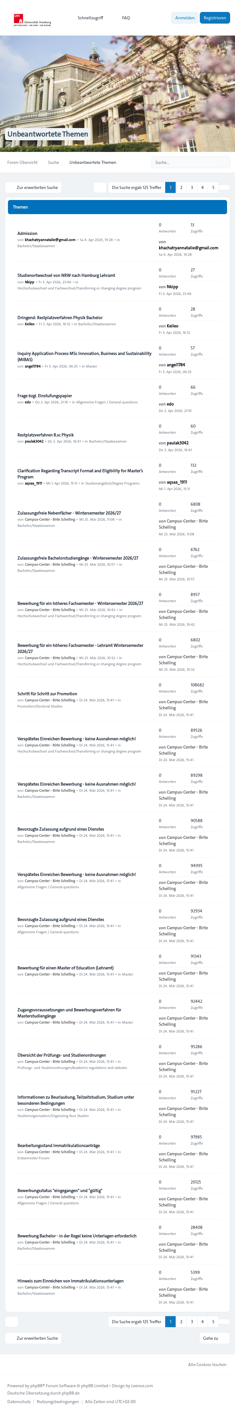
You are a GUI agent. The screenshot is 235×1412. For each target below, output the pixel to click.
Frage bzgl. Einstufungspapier (44, 396)
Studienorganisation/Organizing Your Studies (53, 1115)
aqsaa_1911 (33, 483)
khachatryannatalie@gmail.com (50, 239)
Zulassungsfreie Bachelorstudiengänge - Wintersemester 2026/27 (77, 558)
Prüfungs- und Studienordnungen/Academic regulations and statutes (72, 1067)
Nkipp (29, 281)
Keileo (30, 323)
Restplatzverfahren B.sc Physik (45, 435)
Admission (27, 233)
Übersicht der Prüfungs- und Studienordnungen (61, 1055)
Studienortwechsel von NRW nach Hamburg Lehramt (66, 275)
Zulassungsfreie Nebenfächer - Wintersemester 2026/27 (69, 513)
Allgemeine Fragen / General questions (107, 401)
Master (91, 365)
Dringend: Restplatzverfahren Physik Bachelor (60, 318)
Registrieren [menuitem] (215, 18)
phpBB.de (71, 1393)
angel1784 (33, 365)
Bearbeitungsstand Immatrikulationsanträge (58, 1145)
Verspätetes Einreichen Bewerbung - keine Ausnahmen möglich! (76, 739)
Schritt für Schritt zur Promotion (47, 694)
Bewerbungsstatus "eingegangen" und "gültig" (59, 1190)
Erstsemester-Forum (33, 1157)
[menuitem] (87, 17)
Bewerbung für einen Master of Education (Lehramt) (65, 968)
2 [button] (181, 187)
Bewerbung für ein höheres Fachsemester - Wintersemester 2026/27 (80, 603)
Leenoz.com (142, 1386)
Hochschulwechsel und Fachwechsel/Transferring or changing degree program (79, 287)
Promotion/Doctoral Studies (39, 706)
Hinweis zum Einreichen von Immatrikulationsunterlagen (70, 1281)
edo (28, 401)
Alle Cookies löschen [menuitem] (203, 1364)
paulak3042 (34, 441)
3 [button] (192, 187)
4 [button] (202, 187)
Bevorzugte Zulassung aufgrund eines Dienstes (60, 829)
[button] (224, 187)
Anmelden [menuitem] (185, 18)
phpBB (36, 1386)
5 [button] (213, 187)
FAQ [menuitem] (122, 18)
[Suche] (213, 162)
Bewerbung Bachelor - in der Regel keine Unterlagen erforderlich (76, 1236)
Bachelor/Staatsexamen (36, 245)
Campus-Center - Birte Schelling (50, 519)
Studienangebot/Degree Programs (112, 483)
